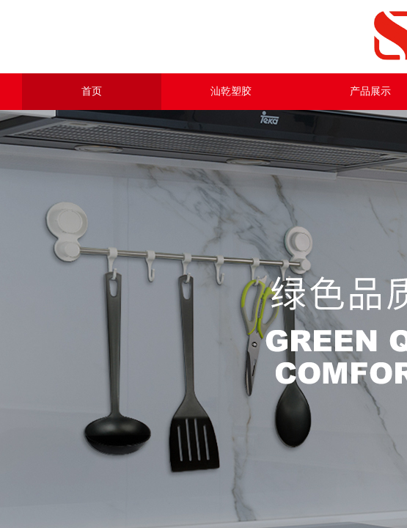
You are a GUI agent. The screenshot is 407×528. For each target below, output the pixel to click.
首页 (91, 91)
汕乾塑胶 (231, 91)
